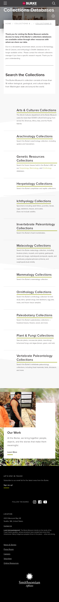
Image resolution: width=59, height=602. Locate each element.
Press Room (9, 549)
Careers (7, 554)
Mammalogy (34, 168)
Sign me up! (8, 485)
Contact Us (8, 526)
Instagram (34, 502)
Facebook (40, 502)
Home (8, 24)
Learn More (12, 452)
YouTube (45, 502)
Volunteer (8, 558)
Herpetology (24, 168)
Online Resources (11, 563)
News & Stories (10, 545)
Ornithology (47, 168)
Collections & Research (28, 24)
